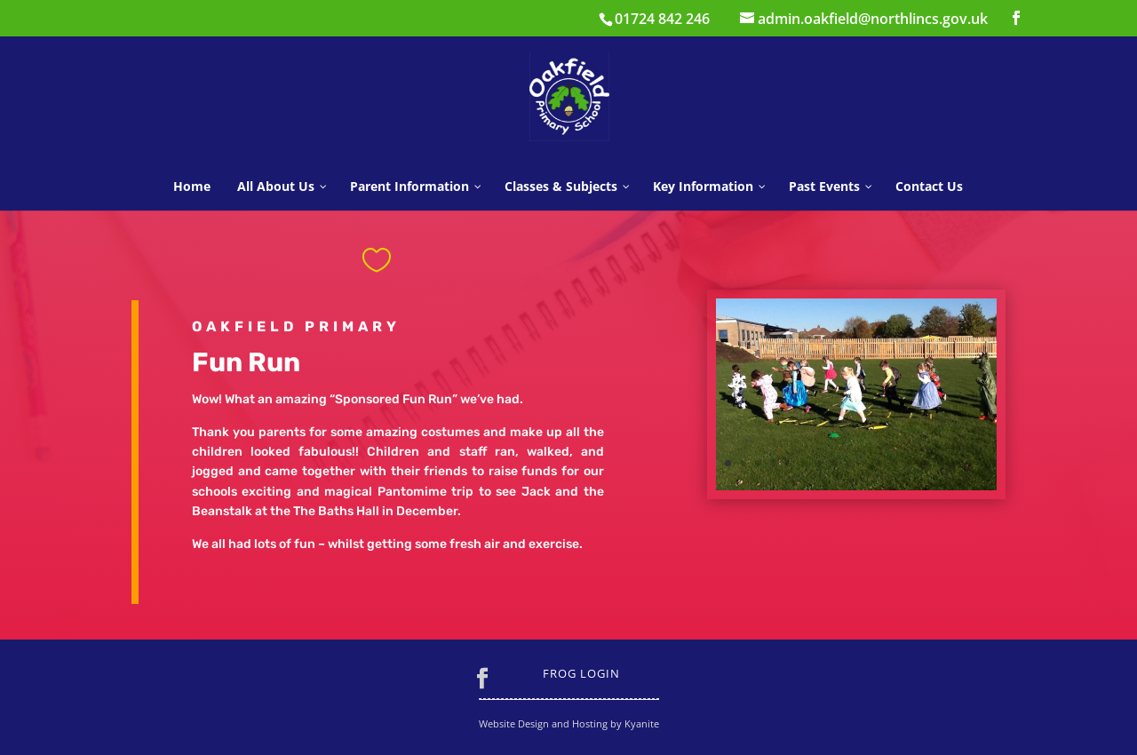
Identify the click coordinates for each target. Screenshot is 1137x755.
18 (985, 463)
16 (954, 463)
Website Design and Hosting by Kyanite (569, 723)
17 (969, 463)
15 (939, 463)
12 (894, 463)
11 (879, 463)
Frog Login (581, 673)
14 (924, 463)
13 (909, 463)
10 (864, 463)
